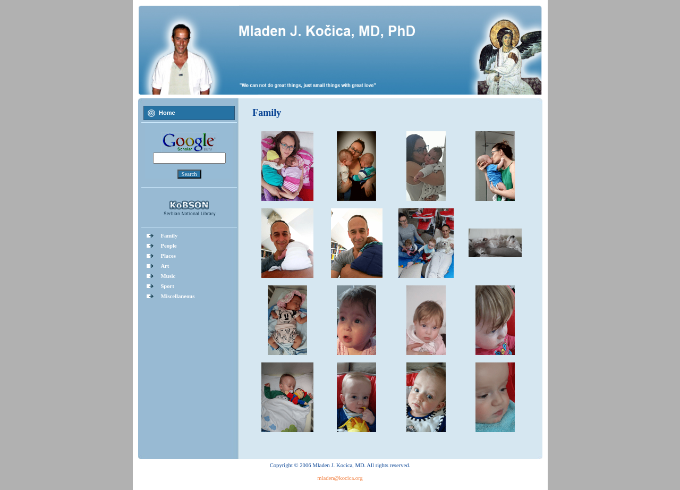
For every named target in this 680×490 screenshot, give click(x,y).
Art (164, 266)
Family (168, 236)
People (168, 246)
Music (167, 276)
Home (167, 112)
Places (167, 256)
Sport (167, 286)
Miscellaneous (177, 296)
